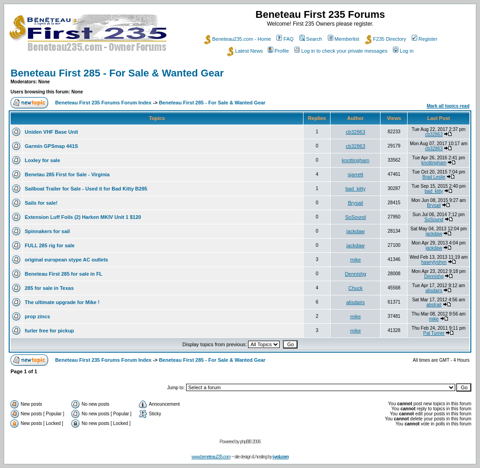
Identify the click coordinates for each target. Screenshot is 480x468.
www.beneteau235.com (211, 456)
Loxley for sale (42, 160)
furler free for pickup (49, 330)
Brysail (355, 203)
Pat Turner (434, 333)
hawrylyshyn (434, 262)
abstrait (433, 304)
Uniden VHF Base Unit (51, 132)
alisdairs (433, 290)
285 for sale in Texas (49, 288)
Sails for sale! (41, 203)
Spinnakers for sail (47, 231)
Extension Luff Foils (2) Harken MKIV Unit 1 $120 (83, 217)
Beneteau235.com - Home (237, 39)
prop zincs (37, 316)
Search (310, 39)
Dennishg (355, 274)
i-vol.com (280, 456)
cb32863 (355, 132)
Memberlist (343, 39)
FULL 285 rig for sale (50, 245)
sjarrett (356, 174)
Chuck (355, 288)
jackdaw (356, 231)
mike (355, 259)
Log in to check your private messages (340, 51)
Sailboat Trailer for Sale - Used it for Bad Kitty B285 (86, 188)
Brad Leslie (433, 177)
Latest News (245, 51)
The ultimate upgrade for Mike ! (62, 302)
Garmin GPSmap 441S (51, 146)
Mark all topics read (448, 106)
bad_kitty (355, 188)
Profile (278, 51)
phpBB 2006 (250, 441)
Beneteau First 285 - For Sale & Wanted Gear (117, 73)
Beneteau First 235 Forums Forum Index (103, 102)
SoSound (355, 217)
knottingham (355, 160)
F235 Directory (385, 39)
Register (424, 39)
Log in (403, 51)
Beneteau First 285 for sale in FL (63, 274)
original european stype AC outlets (66, 259)
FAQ (284, 39)
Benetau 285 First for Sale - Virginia (67, 174)
